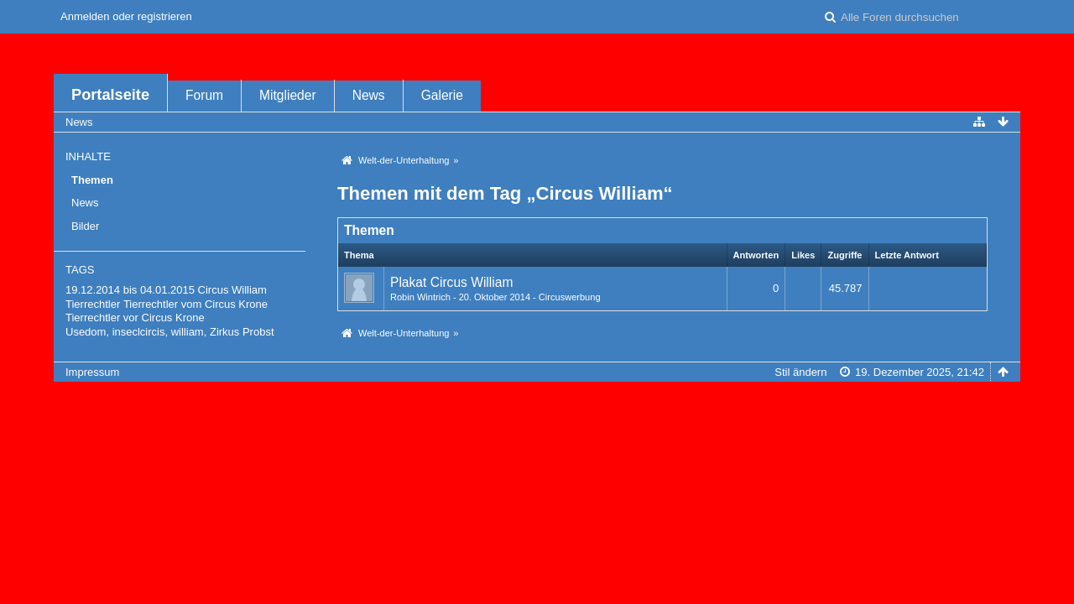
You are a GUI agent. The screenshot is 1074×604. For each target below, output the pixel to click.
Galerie (442, 95)
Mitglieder (287, 95)
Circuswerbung (570, 297)
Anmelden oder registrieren (126, 16)
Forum (204, 95)
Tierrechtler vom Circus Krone (195, 304)
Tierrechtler (92, 304)
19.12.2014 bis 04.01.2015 (130, 290)
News (368, 95)
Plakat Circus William (451, 282)
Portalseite (110, 94)
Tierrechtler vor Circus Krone (135, 317)
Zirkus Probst (242, 331)
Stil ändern (800, 372)
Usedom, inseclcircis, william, (135, 331)
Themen (92, 180)
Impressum (92, 372)
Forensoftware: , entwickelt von (537, 399)
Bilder (85, 226)
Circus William (232, 290)
